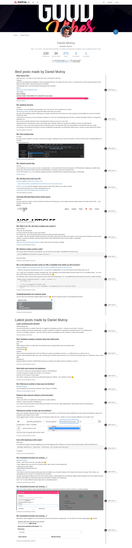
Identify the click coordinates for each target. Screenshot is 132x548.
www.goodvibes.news (62, 61)
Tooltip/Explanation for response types (31, 294)
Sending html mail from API (34, 181)
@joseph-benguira (21, 386)
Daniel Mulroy (112, 89)
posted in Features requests (24, 312)
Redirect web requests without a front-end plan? (34, 395)
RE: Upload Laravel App (25, 163)
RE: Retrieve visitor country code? (29, 249)
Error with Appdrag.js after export (29, 440)
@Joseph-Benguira (34, 242)
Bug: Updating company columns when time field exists (37, 339)
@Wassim (19, 181)
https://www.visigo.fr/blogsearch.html (26, 89)
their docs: (23, 470)
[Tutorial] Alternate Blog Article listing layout (33, 197)
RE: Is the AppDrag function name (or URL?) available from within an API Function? (48, 265)
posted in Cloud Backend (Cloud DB (25, 244)
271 (66, 53)
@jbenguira (19, 489)
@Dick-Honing (20, 186)
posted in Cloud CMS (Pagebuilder (25, 159)
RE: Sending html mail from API (28, 179)
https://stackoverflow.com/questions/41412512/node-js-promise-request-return (40, 183)
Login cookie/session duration (28, 324)
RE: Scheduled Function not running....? (31, 458)
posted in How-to (20, 100)
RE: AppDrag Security (24, 105)
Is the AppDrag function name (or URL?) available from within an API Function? (49, 267)
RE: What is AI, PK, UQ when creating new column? (36, 226)
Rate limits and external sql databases (31, 368)
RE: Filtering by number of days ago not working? (35, 384)
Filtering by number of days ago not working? (33, 410)
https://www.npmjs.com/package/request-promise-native (32, 190)
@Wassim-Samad (21, 242)
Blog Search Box (22, 76)
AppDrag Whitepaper (25, 111)
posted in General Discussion (24, 130)
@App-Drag (28, 168)
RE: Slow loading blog (24, 134)
